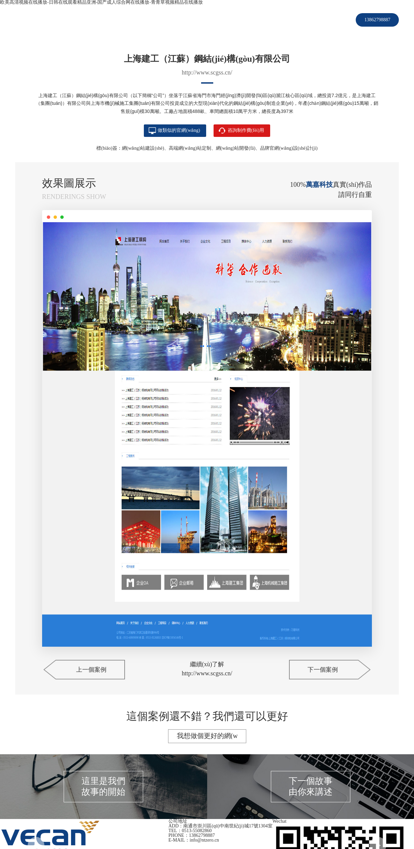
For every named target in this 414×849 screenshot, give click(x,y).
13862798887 (377, 19)
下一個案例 (323, 670)
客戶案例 (143, 20)
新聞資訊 (230, 20)
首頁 (119, 20)
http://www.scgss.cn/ (207, 72)
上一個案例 (91, 670)
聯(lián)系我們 (310, 20)
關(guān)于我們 (267, 20)
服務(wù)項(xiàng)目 (186, 20)
